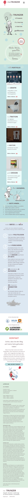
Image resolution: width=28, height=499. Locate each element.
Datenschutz (12, 496)
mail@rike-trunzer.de (9, 395)
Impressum (5, 496)
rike (13, 2)
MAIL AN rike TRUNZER (14, 364)
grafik (19, 30)
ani (18, 26)
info (18, 18)
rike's (21, 41)
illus (19, 22)
